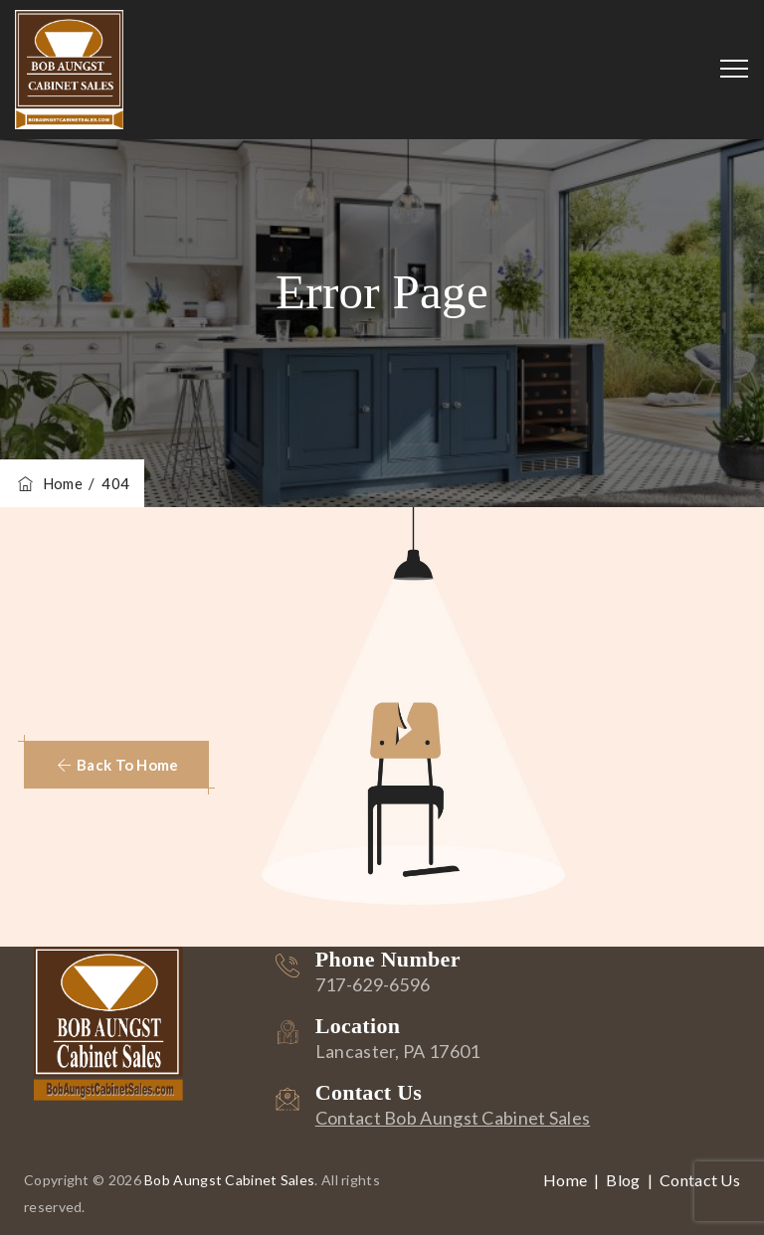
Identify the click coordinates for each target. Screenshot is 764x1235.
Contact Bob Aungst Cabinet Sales (453, 1118)
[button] (116, 765)
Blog (623, 1179)
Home (49, 483)
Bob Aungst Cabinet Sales (229, 1179)
